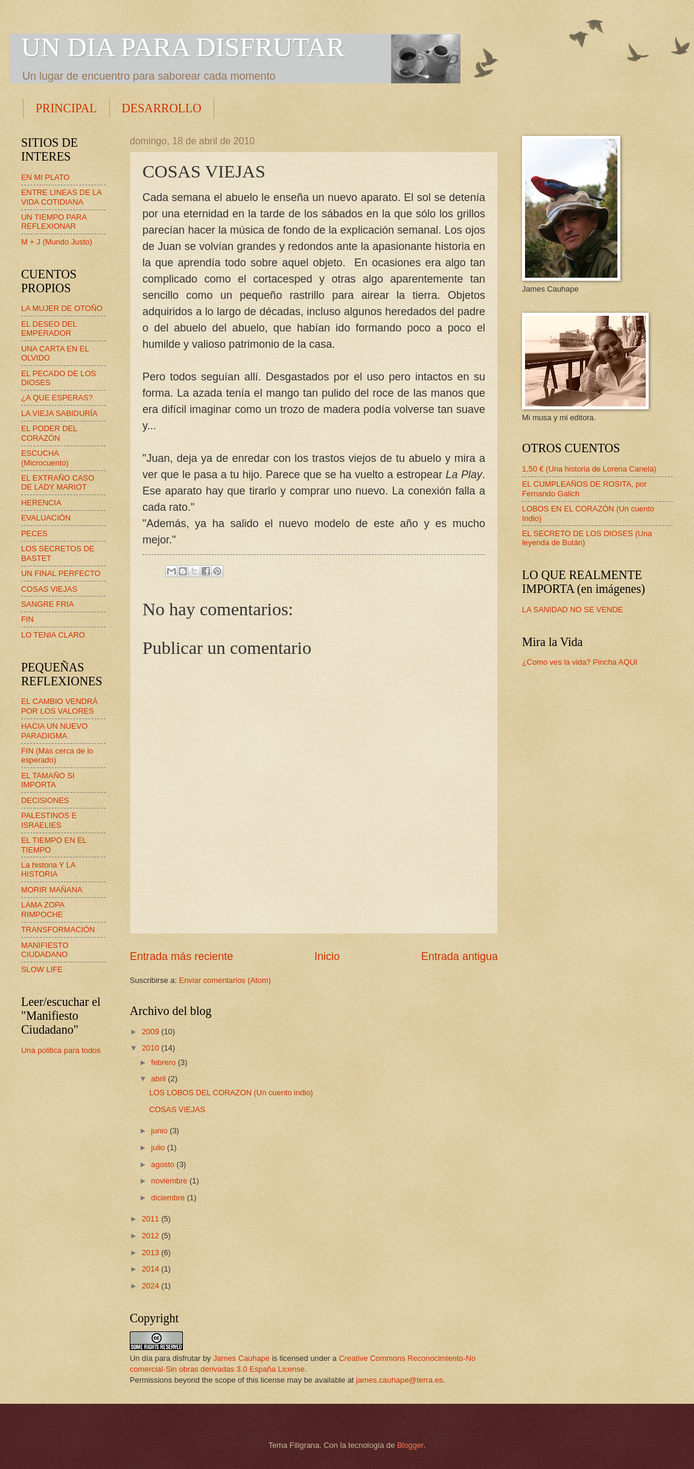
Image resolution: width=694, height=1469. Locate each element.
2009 (151, 1031)
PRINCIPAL (66, 108)
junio (160, 1130)
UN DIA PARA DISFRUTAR (183, 47)
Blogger (410, 1445)
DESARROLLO (162, 108)
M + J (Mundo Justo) (56, 241)
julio (159, 1147)
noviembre (170, 1180)
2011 (151, 1218)
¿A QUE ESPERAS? (57, 397)
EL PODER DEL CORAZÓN (49, 433)
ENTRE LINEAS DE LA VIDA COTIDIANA (61, 197)
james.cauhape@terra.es (399, 1379)
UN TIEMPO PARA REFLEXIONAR (53, 222)
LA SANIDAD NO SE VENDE (572, 609)
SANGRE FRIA (47, 604)
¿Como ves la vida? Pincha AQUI (579, 662)
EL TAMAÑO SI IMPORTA (47, 780)
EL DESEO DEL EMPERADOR (49, 328)
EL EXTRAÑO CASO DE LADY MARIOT (57, 482)
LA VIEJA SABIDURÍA (59, 413)
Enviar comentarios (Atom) (225, 980)
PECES (34, 533)
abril (159, 1078)
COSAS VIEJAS (177, 1109)
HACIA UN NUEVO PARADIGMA (54, 731)
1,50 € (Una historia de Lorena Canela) (589, 468)
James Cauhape (241, 1358)
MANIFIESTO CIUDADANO (44, 950)
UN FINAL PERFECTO (61, 573)
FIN (27, 619)
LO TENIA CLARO (53, 634)
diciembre (168, 1197)
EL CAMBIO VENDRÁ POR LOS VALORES (59, 706)
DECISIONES (45, 800)
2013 (151, 1252)
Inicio (327, 956)
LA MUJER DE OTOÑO (62, 308)
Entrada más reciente (181, 956)
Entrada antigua (459, 956)
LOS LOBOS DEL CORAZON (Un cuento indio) (231, 1092)
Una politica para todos (61, 1050)
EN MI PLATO (45, 177)
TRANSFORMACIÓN (58, 929)
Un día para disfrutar (165, 1358)
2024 (151, 1285)
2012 (151, 1235)
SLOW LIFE (42, 969)
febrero (164, 1062)
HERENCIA (41, 502)
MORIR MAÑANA (52, 889)
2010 (151, 1047)
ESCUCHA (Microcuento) (45, 458)
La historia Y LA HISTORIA (48, 869)
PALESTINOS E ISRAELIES (49, 820)
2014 (151, 1268)
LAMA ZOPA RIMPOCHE (42, 909)
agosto (163, 1164)
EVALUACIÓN (46, 517)
